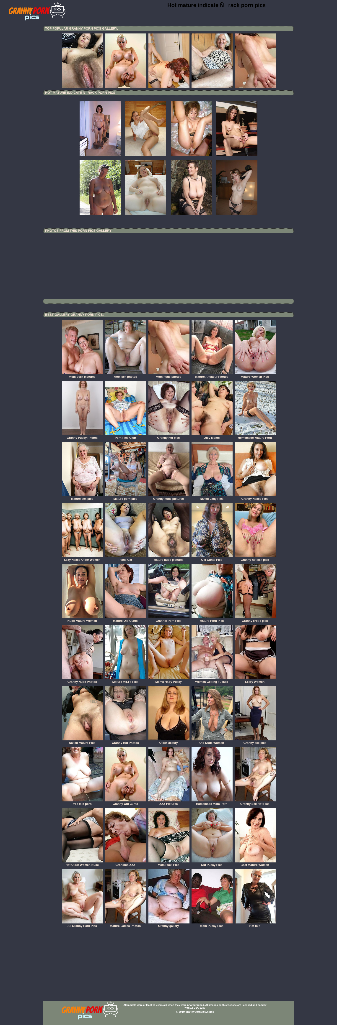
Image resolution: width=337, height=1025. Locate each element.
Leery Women (255, 680)
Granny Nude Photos (82, 680)
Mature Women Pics (255, 375)
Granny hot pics (168, 436)
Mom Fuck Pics (168, 863)
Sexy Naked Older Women (82, 558)
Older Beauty (168, 741)
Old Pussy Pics (212, 863)
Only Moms (212, 436)
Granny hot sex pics (255, 558)
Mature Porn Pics (212, 619)
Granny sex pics (255, 741)
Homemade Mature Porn (255, 436)
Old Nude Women (212, 741)
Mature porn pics (125, 497)
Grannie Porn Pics (168, 619)
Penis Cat (125, 558)
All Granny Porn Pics (82, 924)
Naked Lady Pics (212, 497)
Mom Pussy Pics (212, 924)
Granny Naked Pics (255, 497)
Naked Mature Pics (82, 741)
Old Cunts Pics (212, 558)
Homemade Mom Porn (212, 802)
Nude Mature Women (82, 619)
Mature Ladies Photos (125, 924)
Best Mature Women (255, 863)
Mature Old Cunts (125, 619)
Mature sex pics (82, 497)
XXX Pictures (168, 802)
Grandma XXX (125, 863)
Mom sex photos (125, 375)
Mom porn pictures (82, 375)
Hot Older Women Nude (82, 863)
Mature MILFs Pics (125, 680)
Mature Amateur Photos (212, 375)
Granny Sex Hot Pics (255, 802)
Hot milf (255, 924)
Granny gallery (168, 924)
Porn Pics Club (125, 436)
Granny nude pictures (168, 497)
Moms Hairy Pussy (168, 680)
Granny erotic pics (255, 619)
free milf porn (82, 802)
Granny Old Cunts (125, 802)
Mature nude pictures (168, 558)
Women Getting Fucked (212, 680)
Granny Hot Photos (125, 741)
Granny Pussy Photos (82, 436)
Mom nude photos (168, 375)
